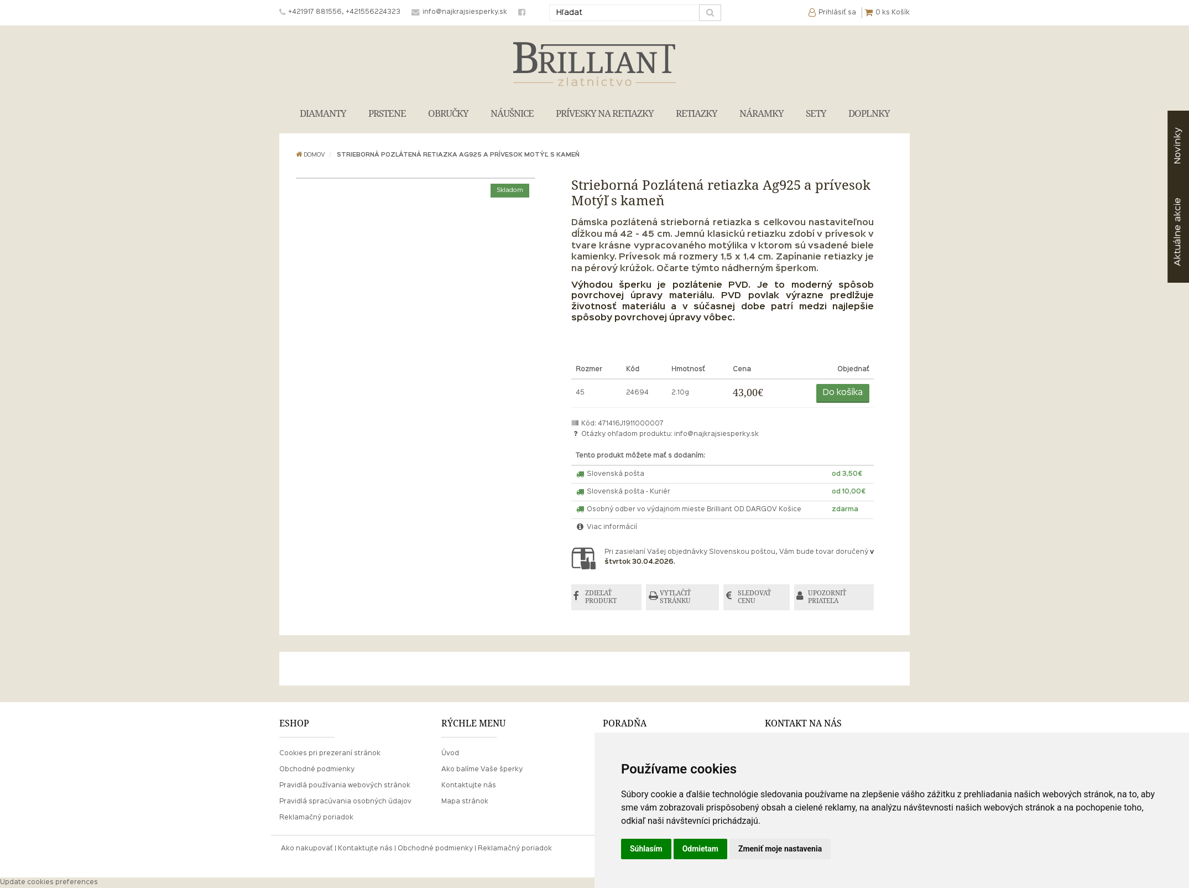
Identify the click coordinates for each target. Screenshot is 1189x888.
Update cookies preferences (49, 882)
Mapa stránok (464, 802)
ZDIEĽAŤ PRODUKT (601, 597)
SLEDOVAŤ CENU (754, 597)
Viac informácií (607, 527)
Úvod (450, 753)
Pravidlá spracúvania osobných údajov (345, 802)
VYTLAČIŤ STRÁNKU (676, 597)
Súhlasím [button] (646, 848)
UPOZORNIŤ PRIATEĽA (828, 597)
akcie (1178, 232)
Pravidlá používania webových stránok (344, 785)
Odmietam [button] (700, 848)
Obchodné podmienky (316, 769)
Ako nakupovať (307, 848)
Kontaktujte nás (468, 785)
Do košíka (843, 393)
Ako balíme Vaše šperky (482, 769)
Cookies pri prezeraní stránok (329, 753)
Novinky (1178, 145)
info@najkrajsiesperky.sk (716, 434)
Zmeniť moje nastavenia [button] (780, 848)
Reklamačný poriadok (316, 818)
